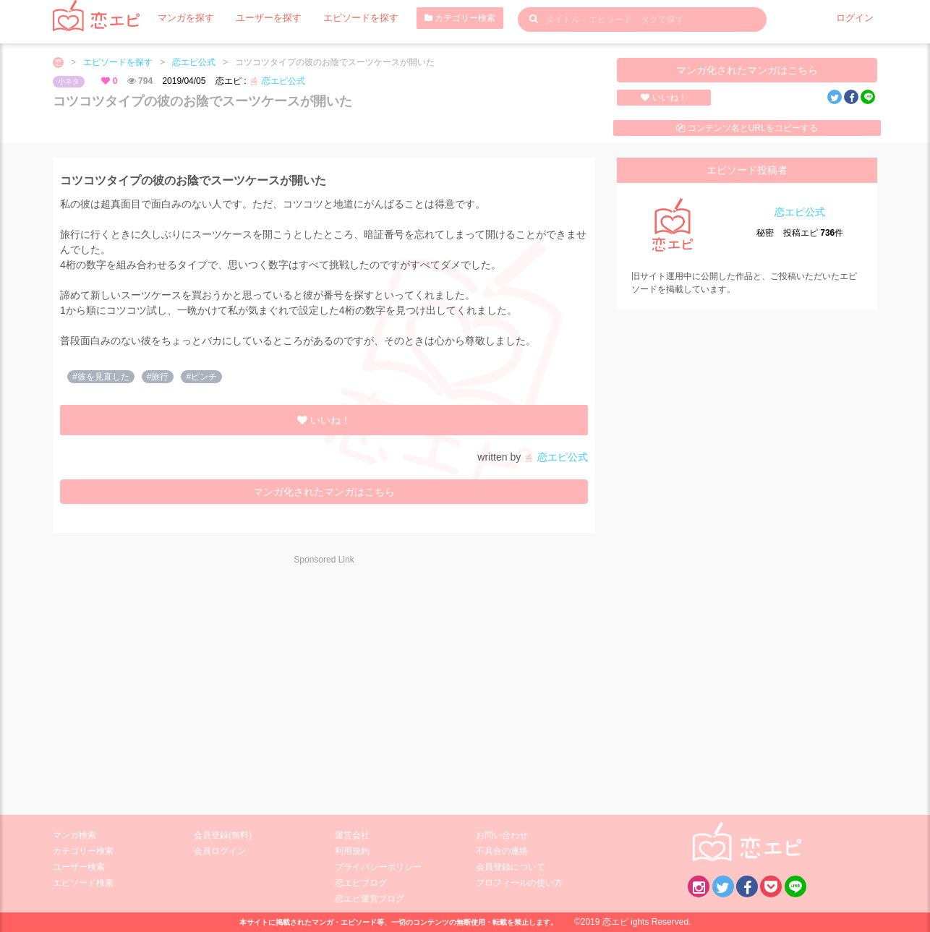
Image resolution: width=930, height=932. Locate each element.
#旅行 (158, 377)
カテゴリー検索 (444, 18)
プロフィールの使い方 (519, 883)
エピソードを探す (348, 18)
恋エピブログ (361, 883)
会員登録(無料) (223, 835)
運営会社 (352, 835)
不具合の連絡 (502, 851)
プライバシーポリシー (378, 867)
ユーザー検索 (79, 867)
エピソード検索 (83, 883)
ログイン (856, 18)
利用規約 (352, 851)
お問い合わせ (502, 835)
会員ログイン (220, 851)
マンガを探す (184, 18)
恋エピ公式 (194, 62)
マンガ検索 (74, 835)
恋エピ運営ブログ (369, 899)
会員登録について (510, 867)
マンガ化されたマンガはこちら (747, 70)
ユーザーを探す (261, 18)
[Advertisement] (182, 680)
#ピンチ (201, 377)
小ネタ (69, 81)
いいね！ (663, 98)
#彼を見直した (100, 377)
